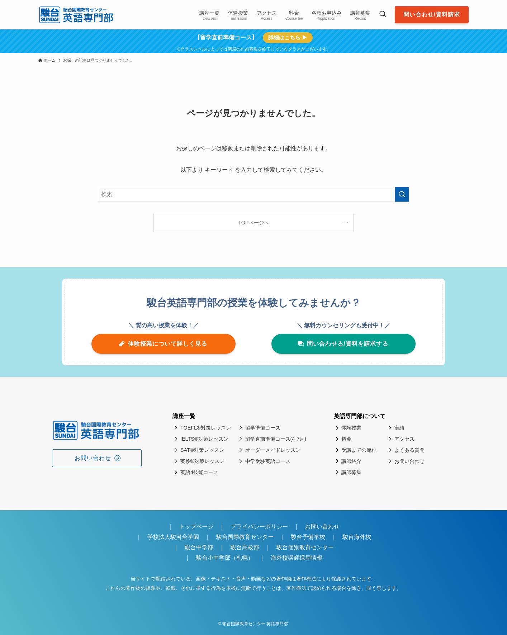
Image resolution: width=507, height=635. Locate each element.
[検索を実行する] (402, 194)
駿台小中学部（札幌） (224, 558)
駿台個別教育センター (308, 547)
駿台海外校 (356, 537)
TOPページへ (253, 223)
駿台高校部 (245, 547)
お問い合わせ (322, 526)
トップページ (196, 526)
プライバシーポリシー (259, 526)
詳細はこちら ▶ (287, 37)
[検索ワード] (253, 194)
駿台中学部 (199, 547)
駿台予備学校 (308, 537)
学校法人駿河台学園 (173, 537)
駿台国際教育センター (244, 537)
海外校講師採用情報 (296, 558)
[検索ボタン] (382, 14)
